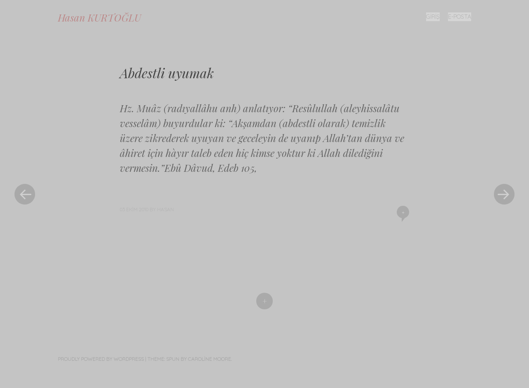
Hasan (165, 209)
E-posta (459, 16)
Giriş (433, 16)
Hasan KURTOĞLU (99, 17)
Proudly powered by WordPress (101, 359)
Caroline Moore (209, 359)
